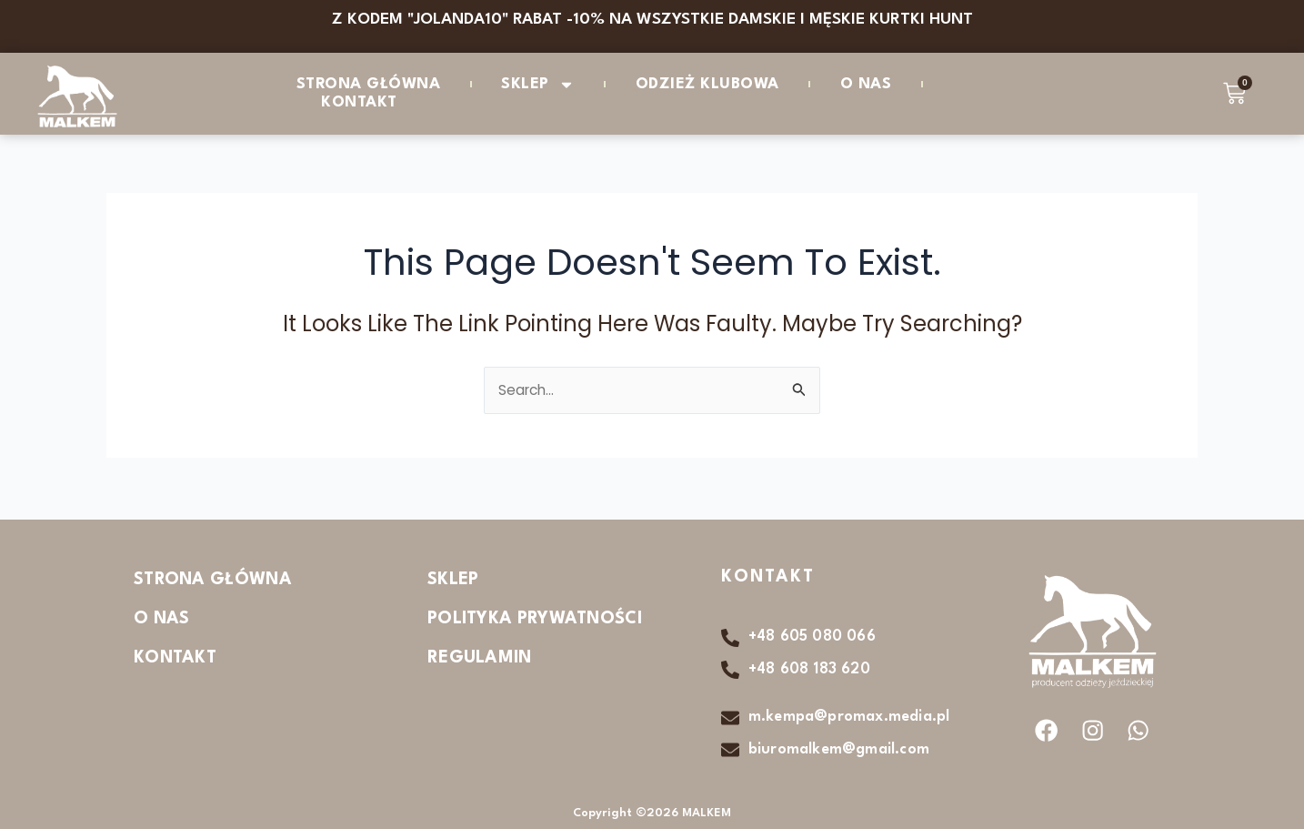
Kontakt (359, 102)
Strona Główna (368, 84)
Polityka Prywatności (534, 616)
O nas (866, 84)
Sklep (538, 85)
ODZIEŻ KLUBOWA (707, 84)
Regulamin (479, 655)
